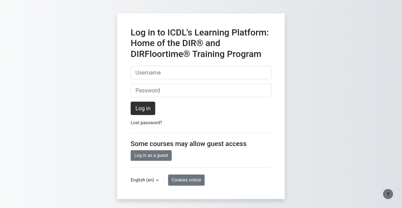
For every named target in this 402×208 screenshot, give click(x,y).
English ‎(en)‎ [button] (143, 180)
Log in (142, 108)
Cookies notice (186, 180)
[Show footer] (388, 194)
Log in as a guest (151, 155)
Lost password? (146, 122)
